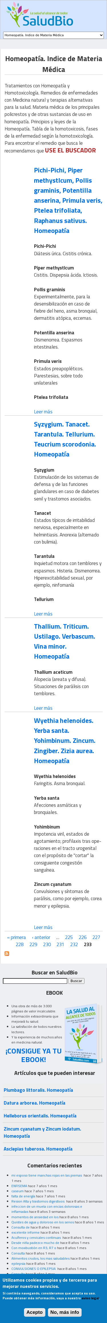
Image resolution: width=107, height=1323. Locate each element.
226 (82, 937)
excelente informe (25, 1232)
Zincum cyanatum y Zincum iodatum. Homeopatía (42, 1132)
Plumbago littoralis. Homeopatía (38, 1090)
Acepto (35, 1316)
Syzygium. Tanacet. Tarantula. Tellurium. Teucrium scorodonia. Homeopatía (65, 439)
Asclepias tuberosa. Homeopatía (38, 1149)
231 (60, 944)
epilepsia (18, 1263)
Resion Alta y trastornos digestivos (38, 1201)
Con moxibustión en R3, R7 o (33, 1247)
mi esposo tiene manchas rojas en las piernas (47, 1175)
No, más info (65, 1316)
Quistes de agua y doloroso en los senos (42, 1222)
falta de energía (23, 1196)
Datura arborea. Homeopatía (34, 1103)
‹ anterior (41, 937)
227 (96, 937)
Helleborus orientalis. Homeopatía (40, 1115)
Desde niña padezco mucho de (35, 1242)
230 (47, 944)
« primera (16, 937)
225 (69, 937)
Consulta (18, 1253)
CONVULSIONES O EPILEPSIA (33, 1268)
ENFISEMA (19, 1186)
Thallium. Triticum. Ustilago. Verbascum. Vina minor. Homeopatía (64, 641)
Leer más (43, 411)
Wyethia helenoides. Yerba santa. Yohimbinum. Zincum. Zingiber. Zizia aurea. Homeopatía (65, 740)
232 (74, 944)
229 (33, 944)
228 (19, 944)
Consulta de (20, 1227)
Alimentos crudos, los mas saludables (40, 1258)
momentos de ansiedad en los (34, 1217)
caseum (17, 1191)
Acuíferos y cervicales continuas (36, 1237)
